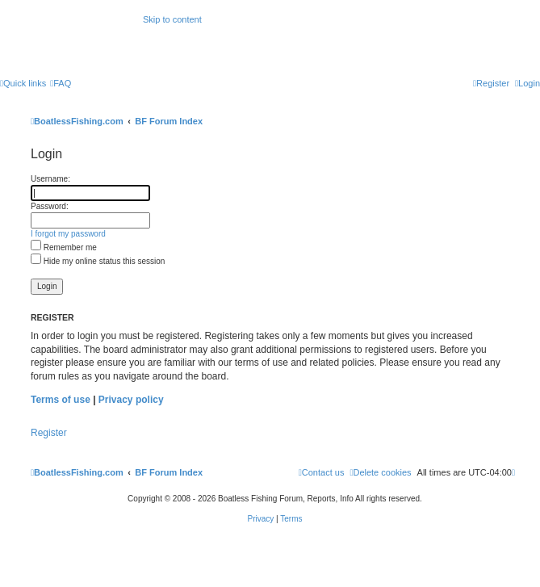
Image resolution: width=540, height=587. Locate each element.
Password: (50, 206)
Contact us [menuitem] (322, 472)
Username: (50, 178)
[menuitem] (60, 83)
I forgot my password (68, 233)
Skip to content (172, 19)
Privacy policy (131, 399)
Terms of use (60, 399)
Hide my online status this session (98, 261)
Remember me (64, 247)
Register (49, 432)
